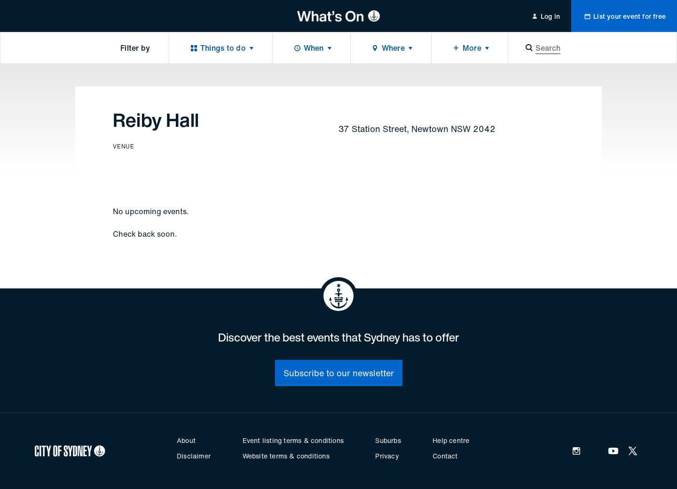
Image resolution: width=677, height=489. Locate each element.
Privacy (387, 456)
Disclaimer (194, 456)
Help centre (451, 440)
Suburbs (388, 440)
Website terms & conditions (286, 456)
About (186, 440)
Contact (445, 456)
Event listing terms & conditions (293, 440)
